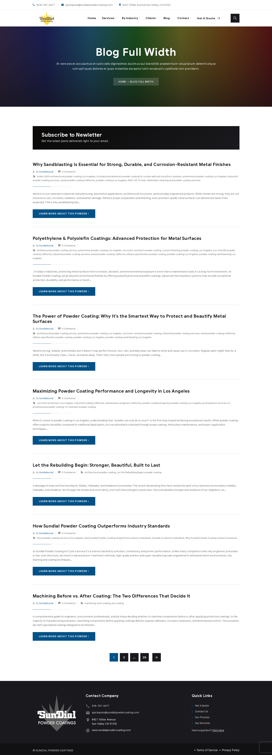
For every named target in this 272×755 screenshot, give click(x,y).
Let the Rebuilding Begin (130, 469)
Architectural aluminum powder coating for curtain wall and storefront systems (139, 173)
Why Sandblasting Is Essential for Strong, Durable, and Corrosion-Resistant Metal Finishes (132, 162)
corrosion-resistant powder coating (142, 247)
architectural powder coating (100, 469)
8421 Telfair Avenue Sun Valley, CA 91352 (146, 5)
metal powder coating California (77, 177)
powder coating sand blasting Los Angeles (128, 334)
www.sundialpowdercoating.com (110, 727)
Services (102, 17)
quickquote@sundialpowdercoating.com (89, 5)
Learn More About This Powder (64, 211)
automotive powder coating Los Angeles (205, 173)
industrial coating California (89, 400)
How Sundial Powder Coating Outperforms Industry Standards (101, 523)
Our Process (202, 715)
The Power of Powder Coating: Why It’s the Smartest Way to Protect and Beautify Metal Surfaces (129, 316)
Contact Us (201, 709)
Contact (181, 17)
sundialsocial (46, 169)
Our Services (202, 720)
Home (84, 17)
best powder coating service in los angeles (60, 535)
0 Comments (69, 169)
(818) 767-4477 (46, 5)
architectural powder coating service (57, 247)
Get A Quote (207, 17)
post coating (103, 600)
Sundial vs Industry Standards (168, 535)
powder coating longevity (155, 400)
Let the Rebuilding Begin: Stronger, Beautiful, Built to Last (96, 462)
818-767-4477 (99, 703)
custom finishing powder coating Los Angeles (187, 247)
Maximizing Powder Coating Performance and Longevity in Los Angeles (111, 388)
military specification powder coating (146, 251)
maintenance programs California (123, 400)
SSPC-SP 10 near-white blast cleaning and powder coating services (164, 177)
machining (90, 600)
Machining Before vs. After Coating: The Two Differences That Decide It (111, 593)
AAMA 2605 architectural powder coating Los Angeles (66, 173)
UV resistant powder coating (80, 404)
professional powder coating (48, 404)
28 (144, 655)
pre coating (118, 600)
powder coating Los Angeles (111, 177)
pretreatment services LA (216, 400)
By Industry (125, 17)
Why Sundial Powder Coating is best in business (211, 535)
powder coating (153, 469)
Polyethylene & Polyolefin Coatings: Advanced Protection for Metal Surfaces (117, 236)
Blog (163, 17)
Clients (147, 17)
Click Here (218, 728)
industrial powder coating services (71, 251)
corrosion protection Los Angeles (55, 400)
